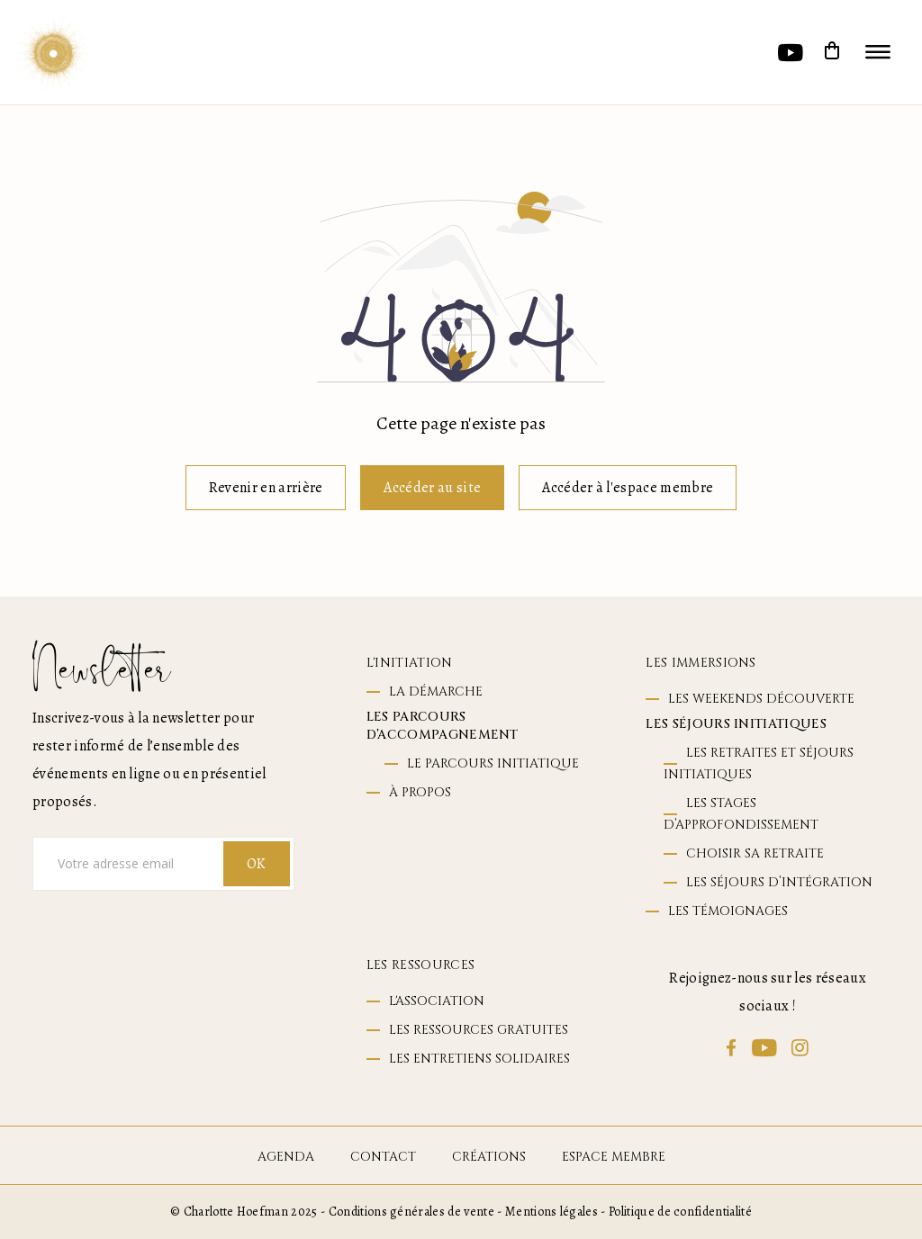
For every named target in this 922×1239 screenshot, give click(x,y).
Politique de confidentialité (680, 1211)
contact (383, 1156)
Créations (489, 1156)
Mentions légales (551, 1211)
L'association (436, 1001)
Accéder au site (432, 488)
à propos (420, 792)
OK (257, 864)
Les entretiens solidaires (479, 1058)
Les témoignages (728, 911)
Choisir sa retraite (755, 853)
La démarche (436, 691)
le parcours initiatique (493, 763)
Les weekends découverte (761, 698)
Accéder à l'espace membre (627, 488)
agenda (286, 1156)
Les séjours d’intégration (779, 882)
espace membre (613, 1156)
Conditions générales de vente (411, 1211)
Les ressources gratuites (478, 1029)
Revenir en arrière (266, 488)
